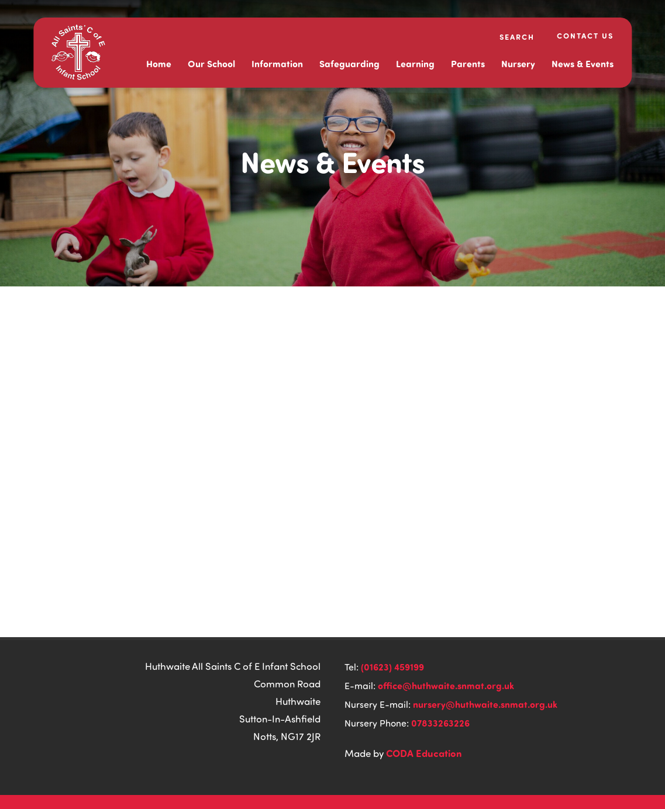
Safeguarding (349, 63)
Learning (415, 63)
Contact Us (585, 35)
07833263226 (440, 723)
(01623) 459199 (392, 667)
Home (158, 63)
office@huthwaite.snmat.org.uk (446, 685)
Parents (468, 63)
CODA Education (424, 752)
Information (277, 63)
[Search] (509, 36)
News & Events (583, 63)
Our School (211, 63)
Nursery (518, 63)
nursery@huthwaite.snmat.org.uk (485, 704)
